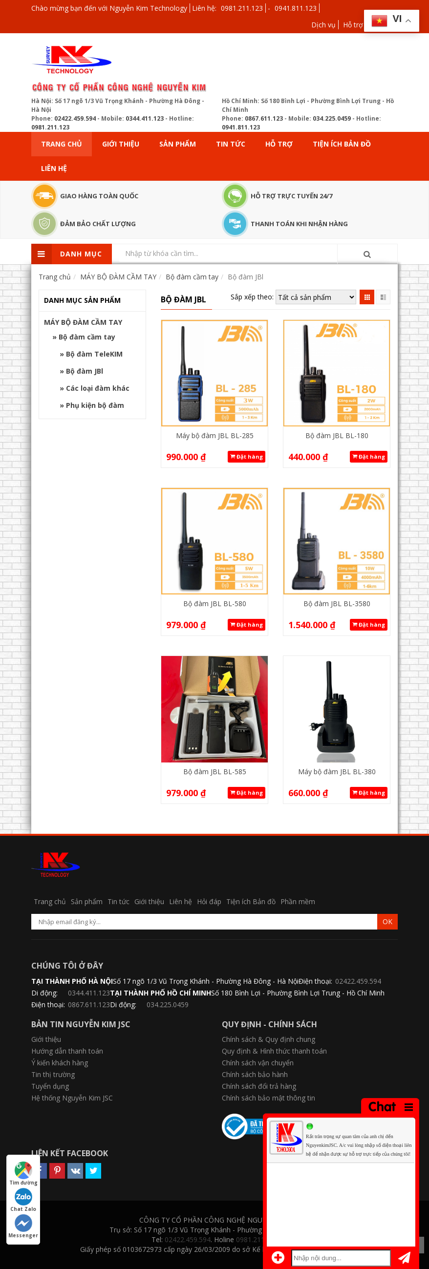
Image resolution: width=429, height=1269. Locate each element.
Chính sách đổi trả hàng (259, 1086)
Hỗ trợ (353, 24)
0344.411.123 (145, 118)
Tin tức (230, 143)
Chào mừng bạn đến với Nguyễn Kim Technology (109, 8)
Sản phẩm (177, 143)
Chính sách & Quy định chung (268, 1039)
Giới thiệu (120, 143)
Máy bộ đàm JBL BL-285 (215, 435)
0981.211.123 (242, 8)
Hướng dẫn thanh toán (67, 1051)
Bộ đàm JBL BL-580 (214, 603)
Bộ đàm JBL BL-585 (214, 771)
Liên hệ (54, 168)
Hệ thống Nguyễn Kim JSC (72, 1097)
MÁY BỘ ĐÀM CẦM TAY (83, 322)
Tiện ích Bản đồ (342, 143)
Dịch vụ (323, 24)
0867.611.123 (264, 118)
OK (387, 921)
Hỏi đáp (209, 901)
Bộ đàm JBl (84, 371)
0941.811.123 (296, 8)
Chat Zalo (23, 1200)
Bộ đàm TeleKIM (94, 354)
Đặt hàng (246, 457)
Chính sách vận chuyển (258, 1062)
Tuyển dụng (50, 1086)
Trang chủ (61, 143)
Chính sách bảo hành (255, 1074)
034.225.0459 (332, 118)
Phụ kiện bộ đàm (95, 405)
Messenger (23, 1226)
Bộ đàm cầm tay (87, 336)
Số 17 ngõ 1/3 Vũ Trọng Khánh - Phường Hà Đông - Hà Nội (206, 981)
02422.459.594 (75, 118)
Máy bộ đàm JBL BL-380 (337, 771)
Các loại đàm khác (97, 388)
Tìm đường (23, 1174)
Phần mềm (297, 901)
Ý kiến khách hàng (59, 1062)
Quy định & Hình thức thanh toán (274, 1051)
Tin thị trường (53, 1074)
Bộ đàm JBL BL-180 (336, 435)
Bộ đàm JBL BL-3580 (336, 603)
